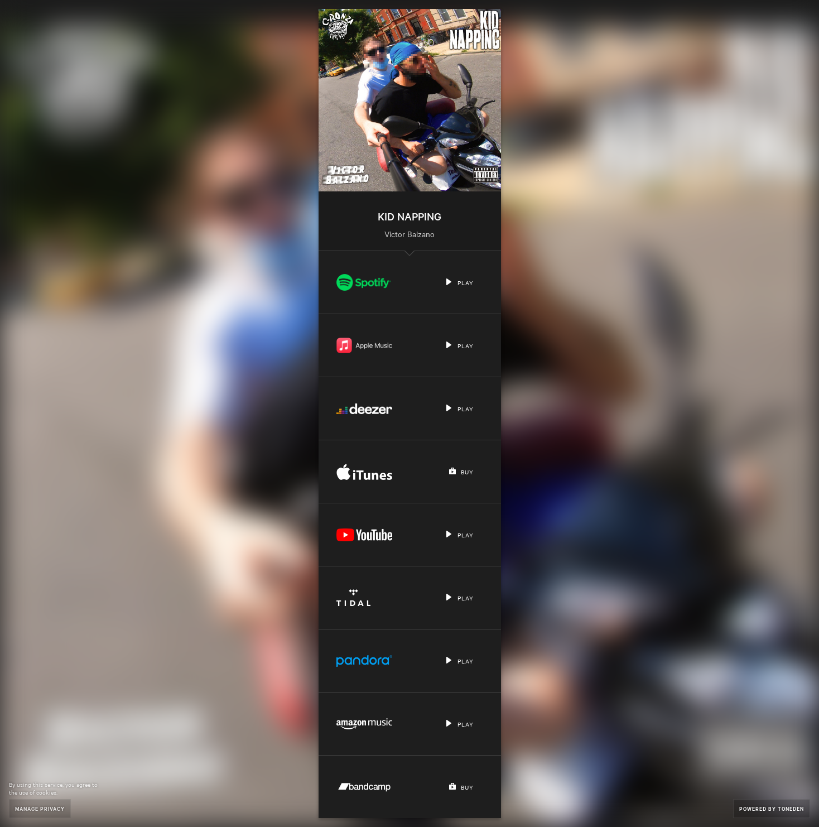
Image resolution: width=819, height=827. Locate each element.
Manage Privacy (40, 808)
